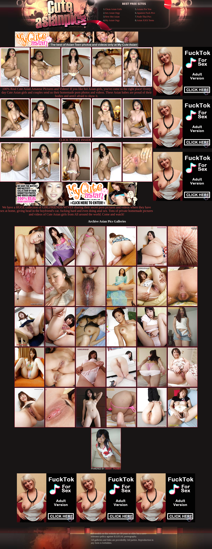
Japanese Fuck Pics (146, 13)
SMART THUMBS (113, 469)
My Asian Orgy (112, 20)
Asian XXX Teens (145, 20)
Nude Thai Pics (144, 16)
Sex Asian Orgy (112, 13)
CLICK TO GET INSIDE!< (76, 140)
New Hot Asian (112, 16)
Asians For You (144, 9)
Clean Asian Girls (113, 9)
